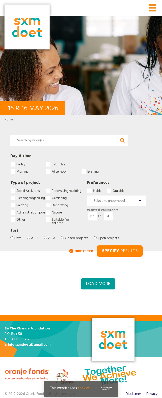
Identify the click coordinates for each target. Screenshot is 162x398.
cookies (83, 388)
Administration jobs (31, 212)
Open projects (108, 238)
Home (9, 119)
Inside (97, 190)
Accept (106, 389)
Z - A (51, 238)
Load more (98, 283)
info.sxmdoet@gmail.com (29, 345)
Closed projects (76, 238)
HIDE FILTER (84, 251)
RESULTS (120, 251)
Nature (57, 212)
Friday (20, 164)
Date (18, 238)
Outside (119, 190)
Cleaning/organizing (30, 198)
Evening (93, 171)
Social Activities (28, 190)
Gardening (59, 198)
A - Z (35, 238)
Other (20, 219)
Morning (22, 171)
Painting (22, 205)
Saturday (58, 164)
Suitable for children (60, 219)
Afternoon (60, 171)
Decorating (60, 205)
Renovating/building (66, 190)
